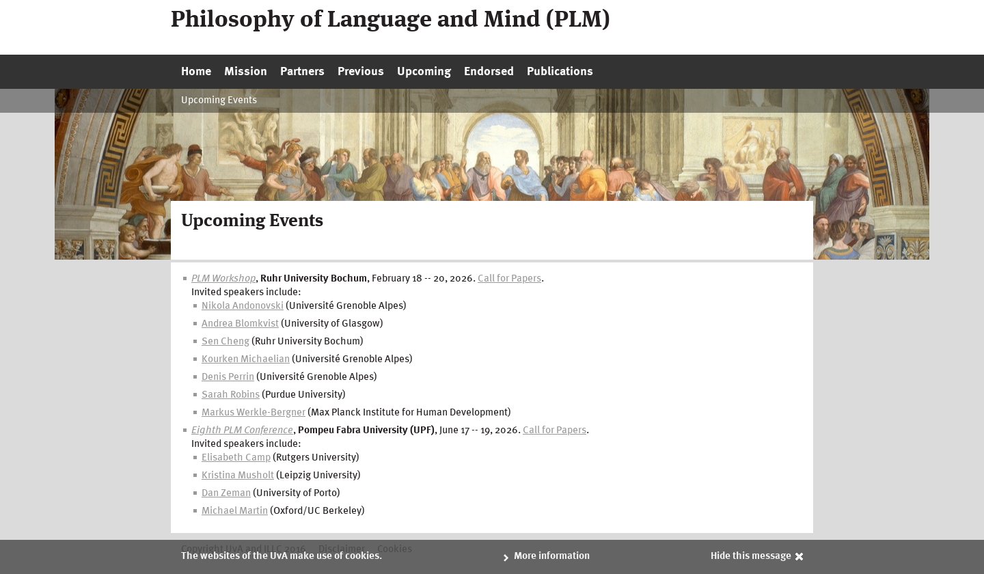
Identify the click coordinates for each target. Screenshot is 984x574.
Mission (245, 72)
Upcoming (424, 72)
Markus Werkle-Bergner (253, 413)
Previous (361, 72)
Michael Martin (235, 511)
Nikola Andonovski (243, 306)
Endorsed (489, 72)
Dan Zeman (226, 494)
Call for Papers (509, 279)
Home (196, 72)
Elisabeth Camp (236, 458)
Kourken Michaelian (246, 360)
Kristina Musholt (238, 476)
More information (552, 556)
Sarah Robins (231, 395)
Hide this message (751, 556)
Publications (560, 72)
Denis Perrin (228, 377)
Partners (302, 72)
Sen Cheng (225, 342)
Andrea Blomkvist (240, 324)
